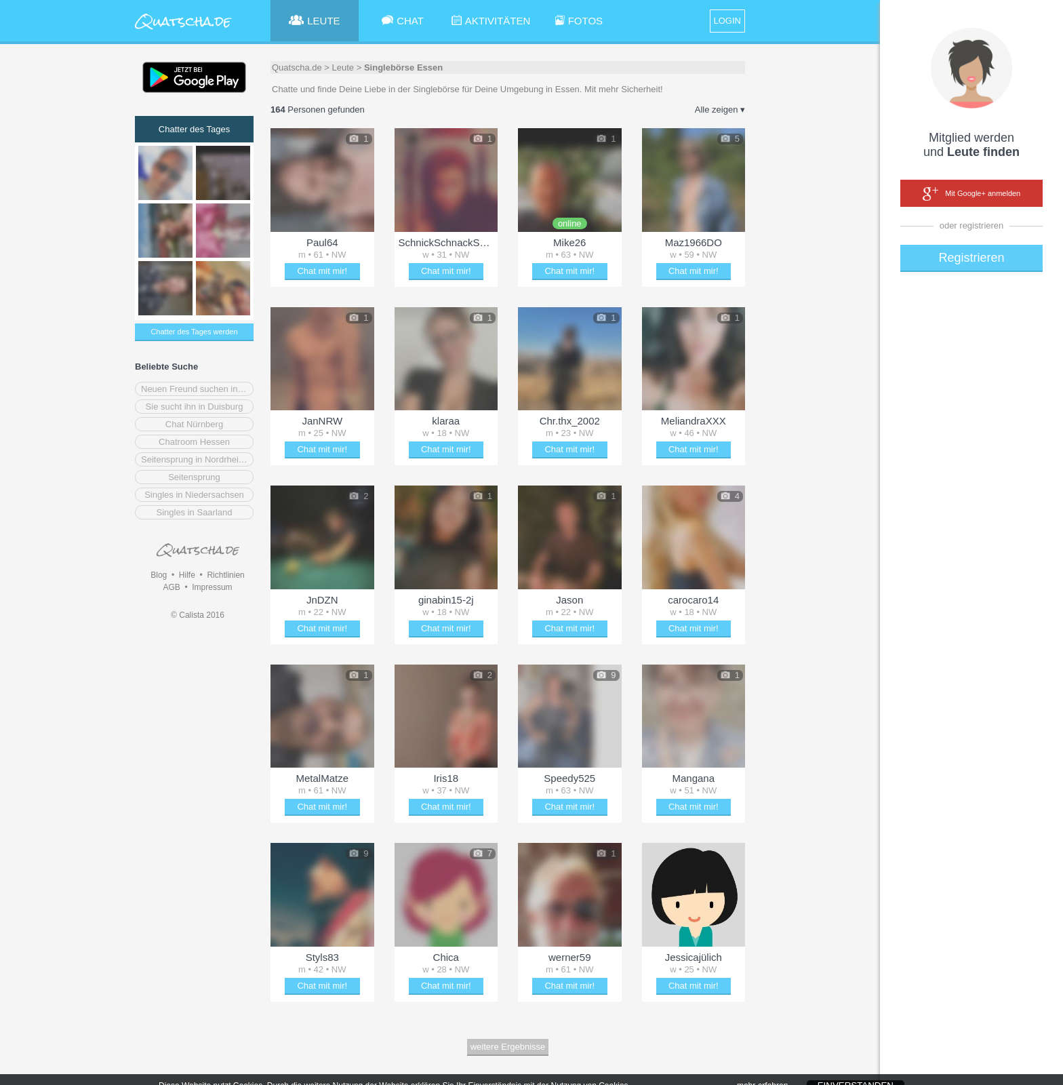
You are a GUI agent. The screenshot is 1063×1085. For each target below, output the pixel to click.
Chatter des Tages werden (194, 332)
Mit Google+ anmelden (971, 194)
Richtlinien (225, 575)
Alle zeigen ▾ (720, 109)
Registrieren (971, 257)
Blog (159, 575)
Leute (343, 67)
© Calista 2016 (197, 615)
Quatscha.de (297, 67)
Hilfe (187, 575)
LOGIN (727, 21)
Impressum (212, 587)
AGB (171, 587)
